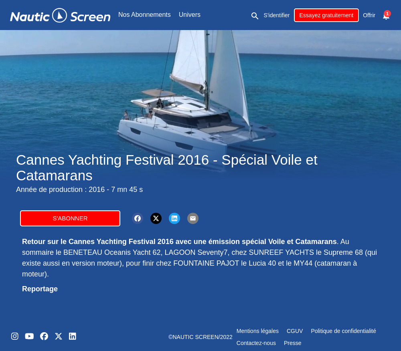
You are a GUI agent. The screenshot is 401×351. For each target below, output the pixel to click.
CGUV (295, 331)
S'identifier (277, 15)
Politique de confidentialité (343, 331)
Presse (293, 343)
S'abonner (70, 218)
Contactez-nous (256, 343)
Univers (189, 14)
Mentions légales (258, 331)
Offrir (369, 15)
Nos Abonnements (144, 14)
